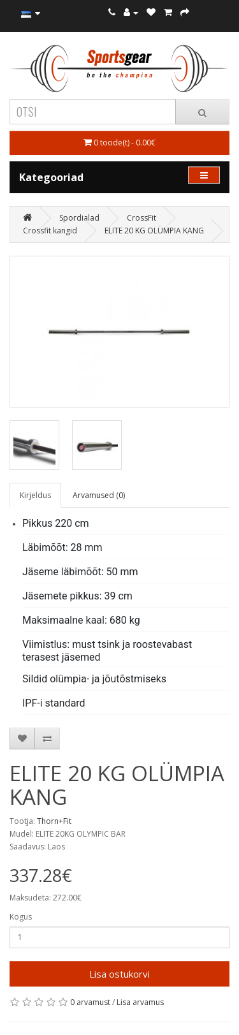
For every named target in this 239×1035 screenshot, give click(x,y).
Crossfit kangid (50, 230)
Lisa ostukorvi (119, 973)
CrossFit (141, 217)
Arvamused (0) (99, 495)
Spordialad (79, 217)
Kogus (21, 916)
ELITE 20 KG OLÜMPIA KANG (154, 230)
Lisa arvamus (140, 1002)
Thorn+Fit (54, 821)
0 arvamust (90, 1002)
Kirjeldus (35, 495)
